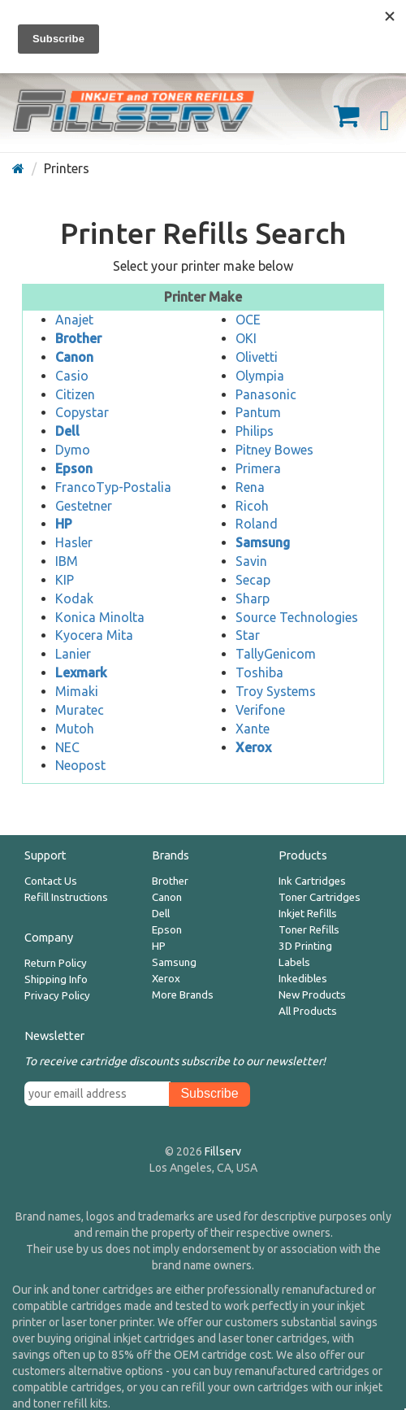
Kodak (74, 598)
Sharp (252, 598)
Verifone (260, 710)
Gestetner (83, 505)
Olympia (259, 375)
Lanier (73, 653)
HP (159, 946)
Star (247, 635)
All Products (308, 1011)
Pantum (258, 412)
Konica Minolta (100, 617)
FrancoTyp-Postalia (113, 487)
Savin (251, 561)
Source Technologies (296, 617)
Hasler (74, 542)
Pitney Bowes (274, 449)
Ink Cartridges (312, 881)
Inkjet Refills (308, 913)
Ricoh (252, 505)
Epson (167, 930)
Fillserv (223, 1151)
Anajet (74, 319)
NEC (67, 747)
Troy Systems (275, 691)
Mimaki (76, 691)
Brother (170, 881)
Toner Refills (309, 930)
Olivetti (256, 357)
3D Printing (305, 946)
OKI (246, 338)
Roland (256, 523)
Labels (294, 962)
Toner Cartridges (320, 897)
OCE (248, 319)
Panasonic (265, 394)
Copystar (82, 412)
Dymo (72, 449)
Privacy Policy (57, 996)
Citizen (75, 394)
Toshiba (259, 672)
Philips (254, 431)
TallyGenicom (275, 653)
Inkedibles (303, 979)
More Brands (183, 995)
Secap (252, 579)
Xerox (166, 979)
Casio (72, 375)
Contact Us (50, 881)
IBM (66, 561)
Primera (258, 468)
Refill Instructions (66, 897)
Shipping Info (56, 979)
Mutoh (74, 728)
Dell (161, 913)
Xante (252, 728)
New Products (312, 995)
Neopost (80, 765)
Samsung (174, 962)
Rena (250, 487)
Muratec (79, 710)
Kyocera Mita (94, 635)
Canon (167, 897)
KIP (64, 579)
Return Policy (55, 963)
